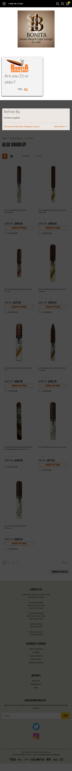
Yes (19, 89)
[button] (36, 126)
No (26, 89)
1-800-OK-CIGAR (15, 4)
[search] (57, 3)
